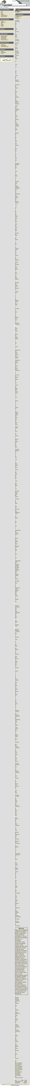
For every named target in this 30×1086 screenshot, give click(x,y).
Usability (3, 44)
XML (2, 24)
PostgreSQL (3, 52)
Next (18, 12)
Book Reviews (4, 16)
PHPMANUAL (6, 7)
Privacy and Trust (4, 39)
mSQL (2, 53)
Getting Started (3, 34)
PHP (2, 11)
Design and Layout (4, 42)
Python (2, 14)
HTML (2, 21)
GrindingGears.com (14, 1084)
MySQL (2, 51)
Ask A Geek (19, 11)
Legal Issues (3, 38)
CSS (2, 23)
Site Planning (4, 37)
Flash (2, 26)
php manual (19, 16)
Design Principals (4, 46)
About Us (23, 0)
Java (2, 13)
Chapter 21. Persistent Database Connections (17, 16)
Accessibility (3, 45)
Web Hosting (3, 36)
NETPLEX (17, 1085)
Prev (16, 12)
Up (22, 1081)
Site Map (27, 0)
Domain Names (4, 35)
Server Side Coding (4, 9)
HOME (1, 7)
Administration (4, 15)
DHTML (2, 25)
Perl (2, 12)
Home (22, 1080)
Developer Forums (16, 0)
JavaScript (3, 22)
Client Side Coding (4, 19)
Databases (2, 49)
